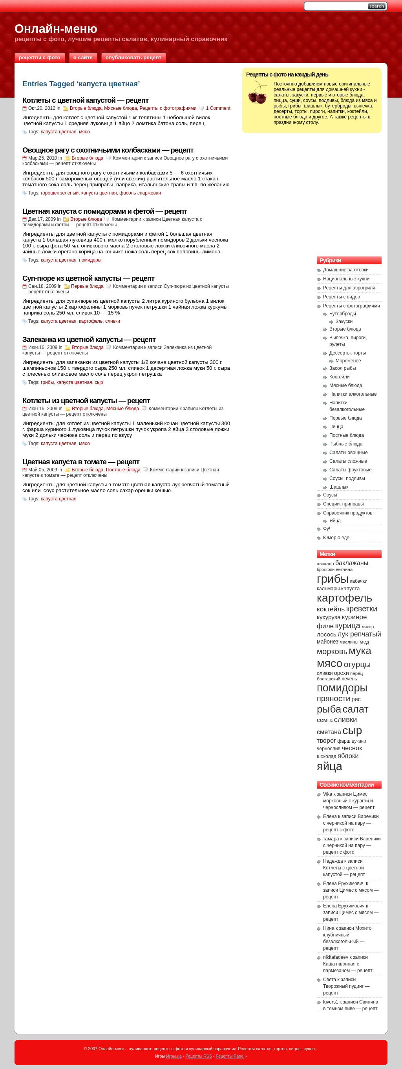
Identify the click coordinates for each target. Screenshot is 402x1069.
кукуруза (328, 617)
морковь (332, 651)
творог (326, 740)
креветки (361, 608)
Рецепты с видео (341, 297)
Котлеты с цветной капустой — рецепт (85, 100)
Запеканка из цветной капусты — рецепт (88, 339)
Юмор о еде (336, 537)
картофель (90, 321)
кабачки (358, 581)
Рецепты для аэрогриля (349, 288)
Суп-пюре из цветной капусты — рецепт (88, 278)
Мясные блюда (120, 108)
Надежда (333, 861)
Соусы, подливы (347, 478)
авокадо (325, 563)
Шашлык (338, 487)
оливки (325, 673)
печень (349, 679)
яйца (329, 766)
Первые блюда (87, 286)
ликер (368, 626)
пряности (333, 698)
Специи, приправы (343, 504)
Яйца (335, 521)
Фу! (326, 528)
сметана (329, 731)
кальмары (328, 588)
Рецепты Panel (230, 1056)
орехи (341, 673)
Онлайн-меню (56, 28)
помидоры (90, 260)
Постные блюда (123, 470)
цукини (359, 741)
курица (347, 625)
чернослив (328, 748)
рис (355, 699)
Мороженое (348, 361)
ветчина (344, 569)
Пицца (336, 426)
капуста (350, 588)
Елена (330, 816)
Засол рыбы (342, 368)
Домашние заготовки (346, 270)
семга (325, 719)
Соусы (330, 495)
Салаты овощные (348, 452)
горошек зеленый (60, 193)
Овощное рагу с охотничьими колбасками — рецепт (108, 150)
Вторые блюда (86, 108)
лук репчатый (359, 634)
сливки (112, 321)
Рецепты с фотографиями (168, 108)
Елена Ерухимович (344, 883)
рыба (329, 709)
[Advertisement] (312, 194)
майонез (327, 641)
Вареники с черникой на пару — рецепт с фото (351, 823)
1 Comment (218, 108)
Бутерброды (342, 313)
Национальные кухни (346, 279)
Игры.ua (174, 1056)
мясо (84, 132)
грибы (47, 382)
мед (364, 642)
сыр (99, 382)
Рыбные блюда (346, 444)
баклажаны (351, 562)
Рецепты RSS (198, 1056)
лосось (326, 634)
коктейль (331, 609)
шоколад (326, 756)
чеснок (352, 748)
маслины (349, 642)
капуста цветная (59, 132)
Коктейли (339, 377)
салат (356, 709)
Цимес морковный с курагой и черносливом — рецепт (349, 800)
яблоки (348, 756)
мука (360, 650)
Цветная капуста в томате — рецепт (80, 462)
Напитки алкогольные (353, 394)
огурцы (357, 664)
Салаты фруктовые (350, 470)
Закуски (344, 321)
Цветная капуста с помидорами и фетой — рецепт (104, 211)
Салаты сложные (348, 461)
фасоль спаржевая (140, 193)
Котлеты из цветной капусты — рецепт (86, 400)
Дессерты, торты (347, 353)
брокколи (325, 569)
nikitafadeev (335, 957)
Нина (328, 928)
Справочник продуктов (348, 513)
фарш (343, 741)
